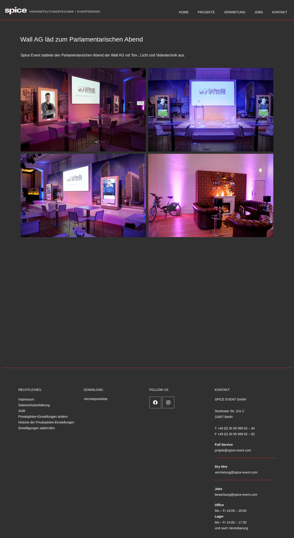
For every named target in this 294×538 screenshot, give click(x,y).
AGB (21, 411)
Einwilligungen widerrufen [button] (36, 428)
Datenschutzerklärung (34, 405)
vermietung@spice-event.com (236, 472)
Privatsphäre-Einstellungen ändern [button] (43, 416)
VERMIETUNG (234, 12)
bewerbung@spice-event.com (236, 494)
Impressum (26, 399)
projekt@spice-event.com (233, 450)
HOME (184, 12)
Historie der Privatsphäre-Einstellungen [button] (46, 422)
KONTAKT (279, 12)
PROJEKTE (206, 12)
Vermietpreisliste (95, 399)
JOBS (258, 12)
